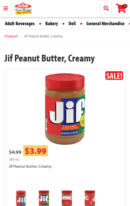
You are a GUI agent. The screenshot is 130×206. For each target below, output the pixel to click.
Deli (72, 23)
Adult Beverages (20, 23)
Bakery (51, 23)
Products (11, 36)
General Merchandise (105, 23)
